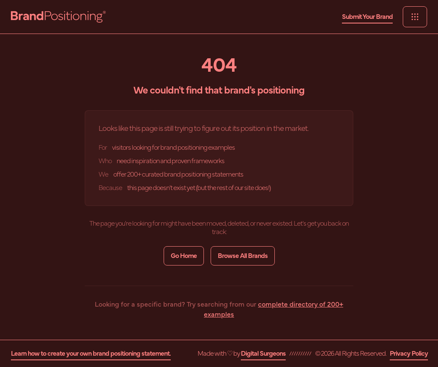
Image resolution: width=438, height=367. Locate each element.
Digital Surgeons (263, 353)
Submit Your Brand (367, 16)
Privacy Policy (409, 353)
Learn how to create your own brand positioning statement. (91, 353)
